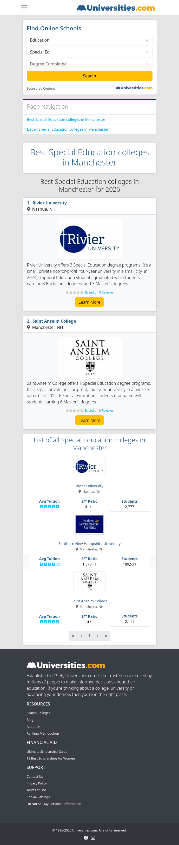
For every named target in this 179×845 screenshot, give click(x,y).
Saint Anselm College (54, 321)
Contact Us (35, 776)
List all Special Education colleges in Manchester (68, 129)
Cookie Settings (38, 797)
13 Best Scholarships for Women (51, 758)
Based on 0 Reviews (99, 292)
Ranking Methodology (43, 733)
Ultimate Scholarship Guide (47, 751)
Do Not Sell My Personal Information (54, 804)
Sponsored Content (41, 88)
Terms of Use (36, 790)
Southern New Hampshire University (89, 543)
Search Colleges (38, 713)
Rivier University (49, 203)
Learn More (90, 302)
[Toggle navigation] (24, 8)
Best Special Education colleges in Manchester (66, 119)
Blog (30, 719)
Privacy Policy (37, 783)
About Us (34, 726)
